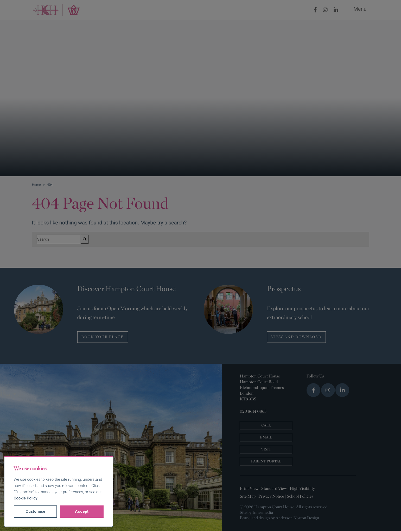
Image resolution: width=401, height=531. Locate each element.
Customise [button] (35, 511)
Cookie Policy (25, 498)
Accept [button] (81, 511)
